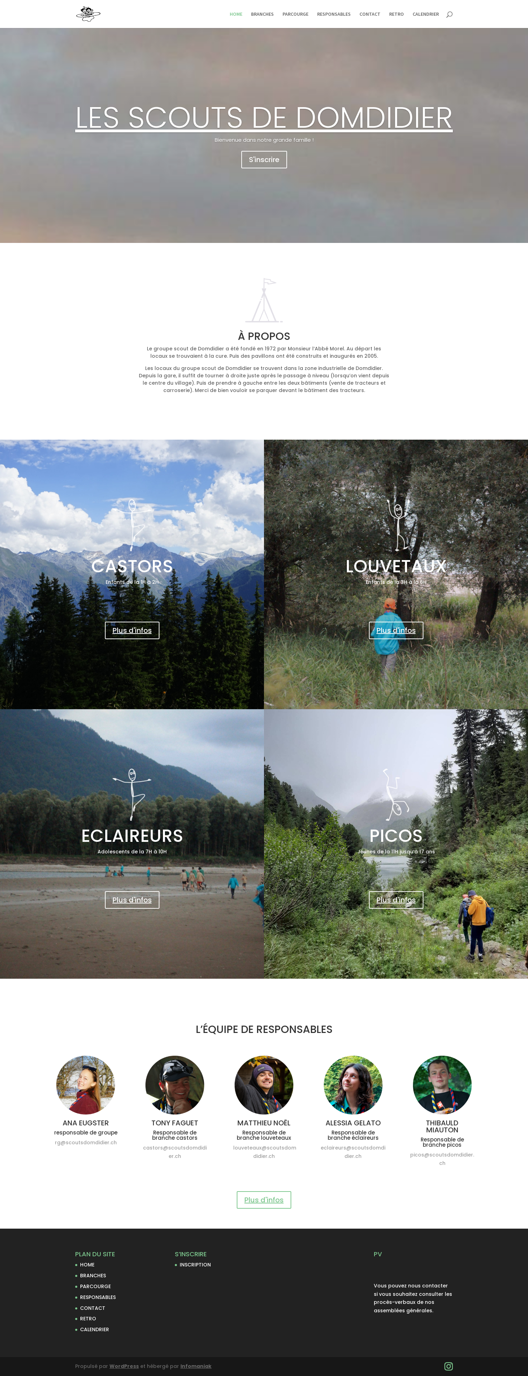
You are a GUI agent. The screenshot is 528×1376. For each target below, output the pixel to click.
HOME (236, 14)
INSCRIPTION (195, 1264)
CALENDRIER (426, 14)
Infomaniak (196, 1366)
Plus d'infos (132, 630)
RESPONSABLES (334, 14)
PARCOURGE (295, 14)
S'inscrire (264, 160)
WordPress (124, 1366)
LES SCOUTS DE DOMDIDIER (264, 117)
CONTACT (369, 14)
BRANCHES (262, 14)
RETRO (396, 14)
